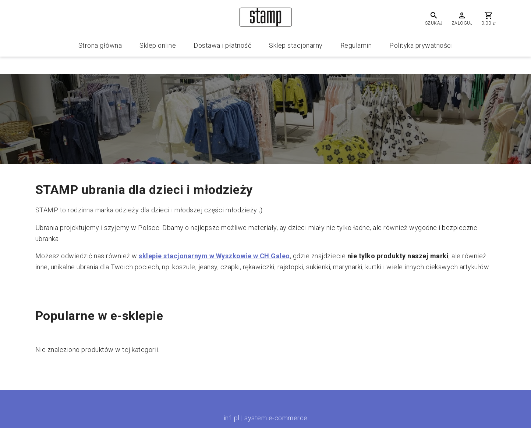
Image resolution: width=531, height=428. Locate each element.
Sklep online (157, 45)
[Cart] (488, 18)
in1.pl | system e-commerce (266, 418)
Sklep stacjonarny (296, 45)
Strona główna (100, 45)
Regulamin (356, 45)
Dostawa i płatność (222, 45)
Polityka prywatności (421, 45)
